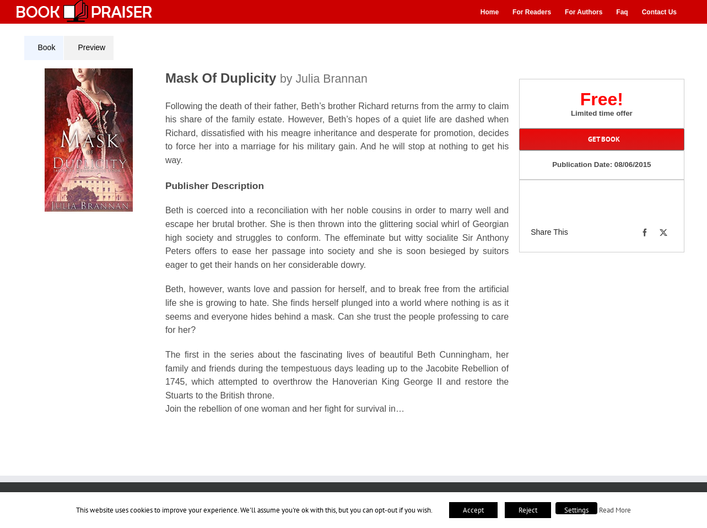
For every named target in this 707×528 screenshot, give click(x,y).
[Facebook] (644, 232)
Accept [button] (473, 510)
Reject (528, 510)
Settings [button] (576, 510)
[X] (663, 232)
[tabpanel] (270, 248)
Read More (615, 510)
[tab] (44, 48)
